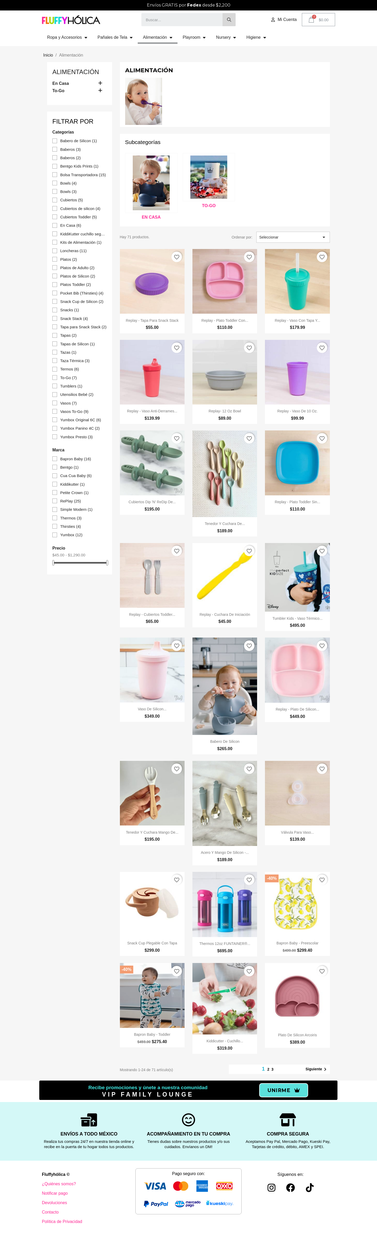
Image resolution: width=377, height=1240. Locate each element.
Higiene (256, 37)
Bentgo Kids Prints (79, 166)
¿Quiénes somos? (59, 1184)
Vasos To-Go (74, 411)
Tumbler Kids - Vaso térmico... (298, 618)
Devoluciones (54, 1202)
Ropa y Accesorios (67, 37)
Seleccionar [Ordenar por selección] (293, 237)
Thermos (71, 518)
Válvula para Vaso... (297, 832)
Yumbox (71, 535)
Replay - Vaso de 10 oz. (297, 411)
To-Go (58, 90)
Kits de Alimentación (81, 242)
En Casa (60, 83)
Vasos (68, 403)
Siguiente (317, 1069)
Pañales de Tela (115, 37)
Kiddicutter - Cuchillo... (225, 1041)
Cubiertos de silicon (80, 208)
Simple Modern (76, 509)
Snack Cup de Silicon (81, 301)
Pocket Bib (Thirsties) (81, 293)
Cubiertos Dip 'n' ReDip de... (152, 502)
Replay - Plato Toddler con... (224, 320)
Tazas (68, 352)
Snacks (69, 310)
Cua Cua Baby (76, 475)
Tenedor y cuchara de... (225, 524)
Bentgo (69, 467)
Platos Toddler (75, 284)
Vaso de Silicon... (152, 709)
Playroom (194, 37)
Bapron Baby (75, 459)
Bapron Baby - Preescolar (297, 943)
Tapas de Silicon (77, 344)
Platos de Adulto (77, 267)
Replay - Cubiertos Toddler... (152, 614)
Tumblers (71, 386)
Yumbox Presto (76, 437)
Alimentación (157, 37)
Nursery (226, 37)
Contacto (50, 1212)
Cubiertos (71, 200)
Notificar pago (55, 1193)
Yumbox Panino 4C (80, 428)
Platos (68, 259)
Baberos (70, 149)
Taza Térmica (75, 360)
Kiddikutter (72, 484)
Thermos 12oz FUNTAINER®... (224, 944)
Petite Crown (74, 492)
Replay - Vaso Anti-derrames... (152, 411)
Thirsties (70, 526)
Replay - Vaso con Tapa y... (297, 320)
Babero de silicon (225, 741)
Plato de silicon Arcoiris (297, 1035)
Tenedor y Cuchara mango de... (152, 832)
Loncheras (73, 250)
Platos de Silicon (77, 276)
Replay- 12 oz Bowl (225, 411)
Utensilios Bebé (76, 394)
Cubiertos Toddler (78, 217)
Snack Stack (74, 318)
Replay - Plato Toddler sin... (297, 502)
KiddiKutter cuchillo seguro (83, 234)
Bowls (68, 183)
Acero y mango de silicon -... (225, 852)
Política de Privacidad (62, 1221)
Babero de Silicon (78, 141)
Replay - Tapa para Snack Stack (152, 320)
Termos (69, 369)
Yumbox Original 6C (80, 420)
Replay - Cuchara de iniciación (224, 614)
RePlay (70, 501)
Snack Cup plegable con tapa (152, 943)
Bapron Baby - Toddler (152, 1034)
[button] (283, 1090)
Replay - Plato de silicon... (297, 709)
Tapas (68, 335)
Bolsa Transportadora (83, 175)
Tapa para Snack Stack (83, 327)
